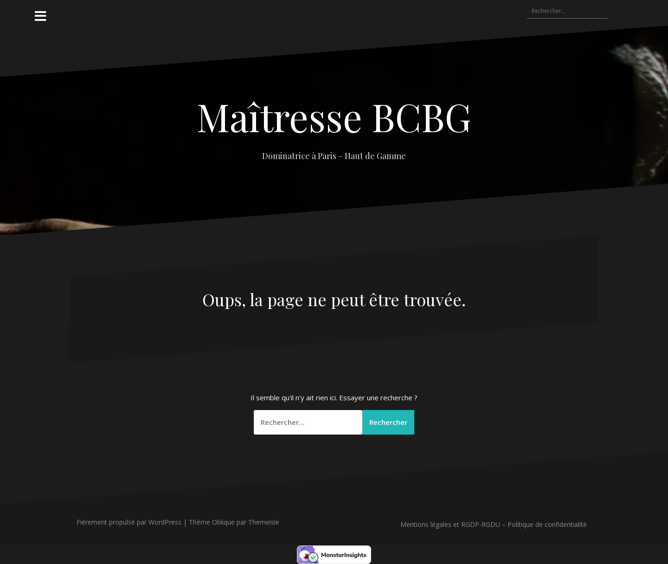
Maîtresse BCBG (334, 116)
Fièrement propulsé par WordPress (129, 522)
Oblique (223, 522)
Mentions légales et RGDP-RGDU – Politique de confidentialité (493, 524)
